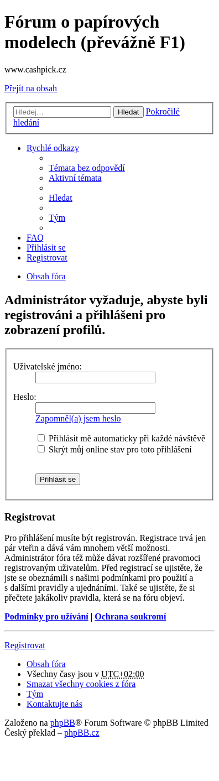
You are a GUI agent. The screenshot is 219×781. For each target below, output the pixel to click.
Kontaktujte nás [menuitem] (54, 704)
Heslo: (24, 397)
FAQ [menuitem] (35, 237)
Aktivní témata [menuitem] (75, 178)
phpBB (62, 722)
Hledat (128, 112)
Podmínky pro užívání (46, 616)
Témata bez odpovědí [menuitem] (87, 168)
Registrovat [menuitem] (47, 257)
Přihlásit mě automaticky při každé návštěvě (121, 438)
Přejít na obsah (30, 88)
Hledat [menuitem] (60, 197)
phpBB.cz (82, 732)
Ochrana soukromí (130, 616)
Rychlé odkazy (53, 148)
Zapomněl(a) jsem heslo (78, 418)
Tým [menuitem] (57, 217)
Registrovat (24, 645)
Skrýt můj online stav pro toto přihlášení (115, 449)
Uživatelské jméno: (47, 366)
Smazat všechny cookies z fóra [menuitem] (81, 684)
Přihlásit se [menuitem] (46, 247)
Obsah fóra (46, 276)
